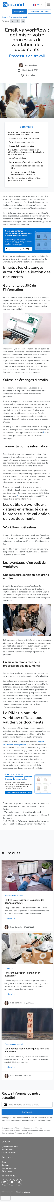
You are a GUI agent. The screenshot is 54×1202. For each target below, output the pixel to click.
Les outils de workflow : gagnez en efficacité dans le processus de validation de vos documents (26, 152)
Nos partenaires (9, 1168)
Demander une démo (39, 11)
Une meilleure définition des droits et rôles (26, 167)
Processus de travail (18, 17)
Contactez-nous (9, 1152)
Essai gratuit (19, 11)
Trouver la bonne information (21, 146)
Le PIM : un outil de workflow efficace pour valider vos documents (24, 179)
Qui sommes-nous (10, 1146)
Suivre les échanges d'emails (21, 142)
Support (5, 1165)
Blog (4, 17)
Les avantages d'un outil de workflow (25, 162)
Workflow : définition (18, 158)
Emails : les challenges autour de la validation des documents (23, 133)
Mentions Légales (23, 1192)
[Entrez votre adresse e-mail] (31, 1105)
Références (7, 1170)
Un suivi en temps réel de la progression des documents (22, 173)
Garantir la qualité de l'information (24, 138)
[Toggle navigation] (48, 4)
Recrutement (7, 1149)
